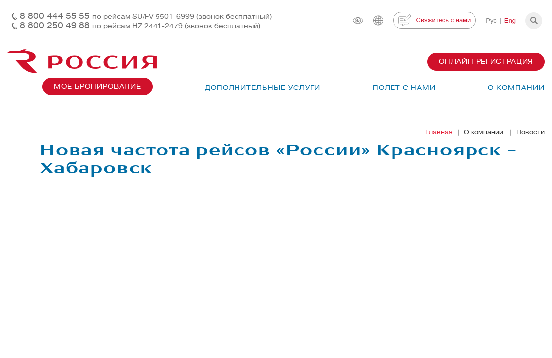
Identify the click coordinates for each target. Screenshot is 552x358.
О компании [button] (516, 87)
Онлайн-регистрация (486, 61)
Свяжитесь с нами (434, 20)
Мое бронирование (97, 86)
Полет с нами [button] (404, 87)
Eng (510, 20)
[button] (533, 20)
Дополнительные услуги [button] (262, 87)
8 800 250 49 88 (140, 25)
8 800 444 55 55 (146, 16)
